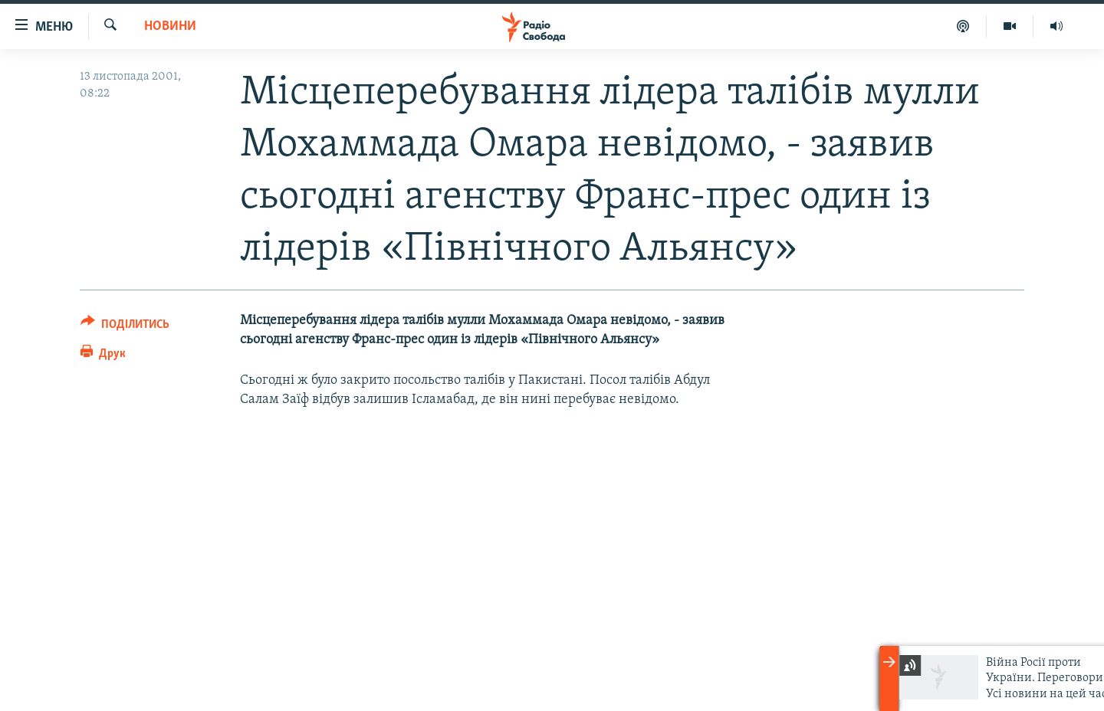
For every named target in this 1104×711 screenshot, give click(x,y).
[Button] (124, 326)
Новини (170, 26)
